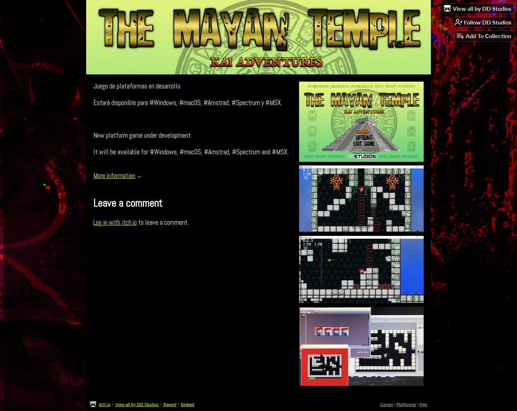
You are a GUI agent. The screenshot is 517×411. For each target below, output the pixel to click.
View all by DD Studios (137, 404)
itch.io (105, 404)
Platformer (406, 404)
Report (169, 404)
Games (386, 404)
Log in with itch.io (115, 222)
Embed (187, 404)
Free (423, 404)
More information (117, 175)
